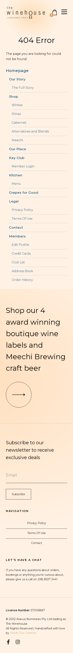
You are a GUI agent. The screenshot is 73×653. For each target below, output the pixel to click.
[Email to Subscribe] (36, 475)
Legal (14, 201)
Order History (22, 280)
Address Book (22, 271)
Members (17, 236)
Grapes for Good (23, 192)
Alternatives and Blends (30, 131)
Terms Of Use (22, 218)
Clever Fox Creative (23, 633)
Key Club (17, 158)
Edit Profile (20, 245)
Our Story (17, 79)
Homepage (17, 70)
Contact (16, 227)
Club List (18, 262)
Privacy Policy (22, 210)
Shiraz (16, 114)
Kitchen (15, 175)
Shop (13, 96)
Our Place (17, 149)
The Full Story (23, 88)
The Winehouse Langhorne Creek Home (26, 12)
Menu (16, 184)
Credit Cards (21, 253)
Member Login (23, 166)
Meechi (17, 140)
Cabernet (19, 122)
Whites (17, 105)
